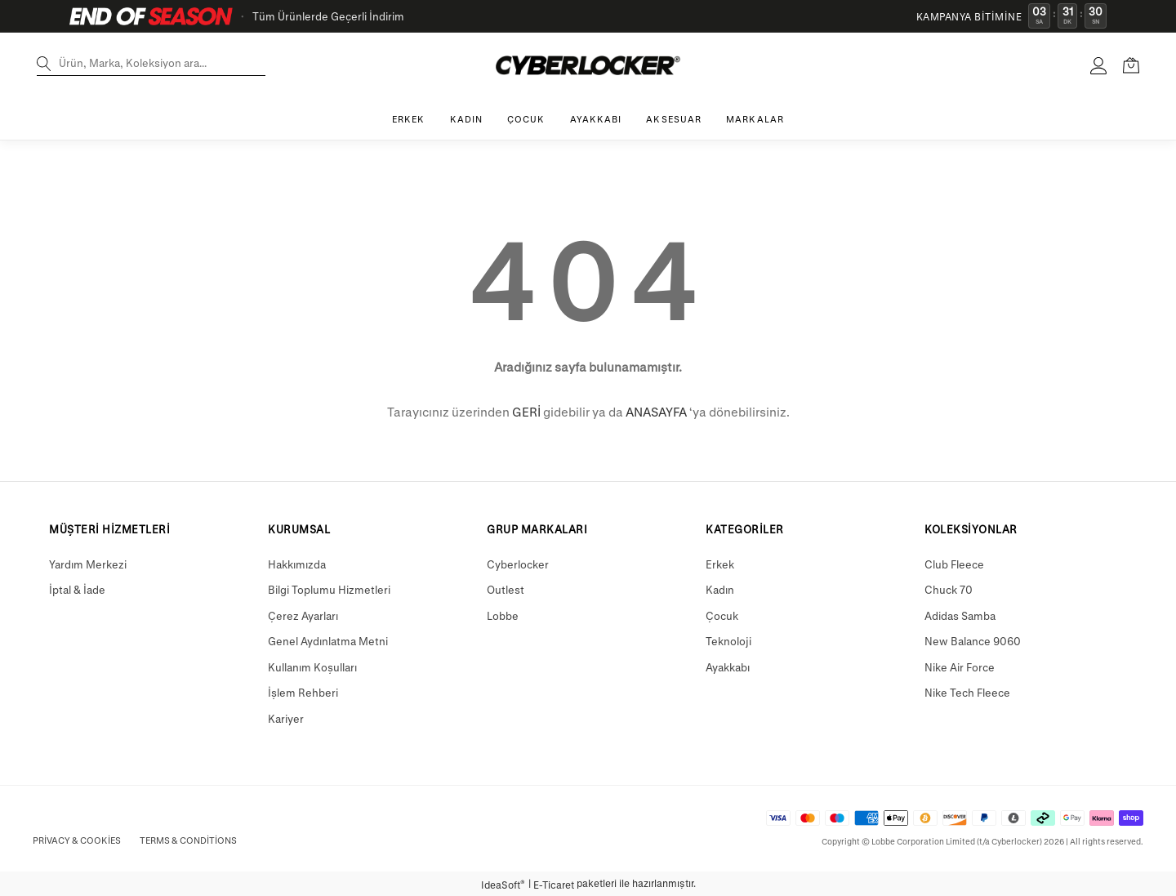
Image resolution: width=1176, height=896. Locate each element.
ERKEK (408, 119)
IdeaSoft (503, 884)
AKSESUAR (674, 119)
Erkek (720, 564)
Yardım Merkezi (88, 564)
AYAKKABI (596, 119)
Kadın (720, 589)
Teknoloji (728, 641)
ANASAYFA (656, 411)
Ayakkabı (728, 667)
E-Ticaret (553, 884)
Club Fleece (954, 564)
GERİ (526, 411)
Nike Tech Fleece (967, 692)
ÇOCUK (526, 119)
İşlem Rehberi (303, 692)
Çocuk (722, 615)
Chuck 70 (948, 589)
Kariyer (286, 718)
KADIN (466, 119)
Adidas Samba (960, 615)
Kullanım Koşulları (312, 667)
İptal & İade (77, 589)
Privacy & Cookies (77, 840)
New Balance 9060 (972, 641)
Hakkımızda (297, 564)
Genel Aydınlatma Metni (328, 641)
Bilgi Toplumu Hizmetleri (329, 589)
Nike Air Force (959, 667)
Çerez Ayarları (303, 615)
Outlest (505, 589)
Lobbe (503, 615)
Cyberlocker (518, 564)
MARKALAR (755, 119)
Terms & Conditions (188, 840)
